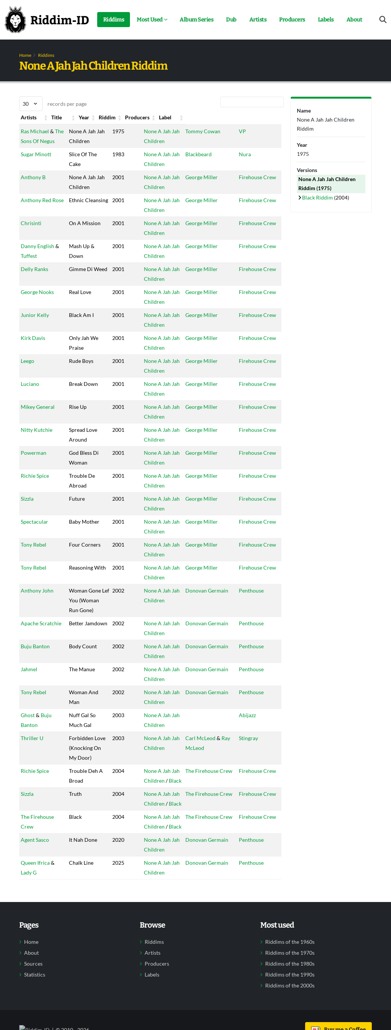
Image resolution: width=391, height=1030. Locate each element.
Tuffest (29, 265)
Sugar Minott (36, 164)
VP (247, 131)
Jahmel (29, 689)
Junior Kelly (35, 324)
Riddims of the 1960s (290, 971)
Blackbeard (196, 164)
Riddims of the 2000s (290, 1015)
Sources (33, 993)
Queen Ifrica (35, 892)
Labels (326, 19)
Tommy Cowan (200, 131)
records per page (53, 103)
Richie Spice (35, 485)
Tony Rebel (33, 554)
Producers (292, 19)
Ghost (28, 734)
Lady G (29, 902)
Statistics (34, 1004)
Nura (250, 164)
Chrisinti (31, 233)
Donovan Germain (204, 600)
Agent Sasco (35, 869)
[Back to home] (47, 19)
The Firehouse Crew (207, 800)
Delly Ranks (34, 279)
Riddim (145, 117)
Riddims (113, 19)
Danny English (37, 256)
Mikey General (38, 416)
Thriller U (32, 757)
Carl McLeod (198, 757)
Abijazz (252, 734)
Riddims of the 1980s (290, 993)
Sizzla (27, 508)
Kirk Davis (33, 347)
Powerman (33, 462)
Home (25, 55)
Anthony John (37, 600)
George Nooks (37, 302)
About (354, 19)
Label (250, 117)
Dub (231, 19)
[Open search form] (382, 19)
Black (168, 810)
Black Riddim (318, 197)
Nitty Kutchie (36, 439)
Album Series (196, 19)
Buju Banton (35, 666)
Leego (27, 370)
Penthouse (256, 600)
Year (106, 117)
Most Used (150, 19)
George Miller (199, 187)
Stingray (253, 757)
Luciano (30, 393)
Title (71, 117)
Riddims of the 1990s (290, 1004)
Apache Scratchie (41, 643)
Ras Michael (35, 131)
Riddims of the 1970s (290, 982)
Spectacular (34, 531)
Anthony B (33, 187)
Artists (258, 19)
